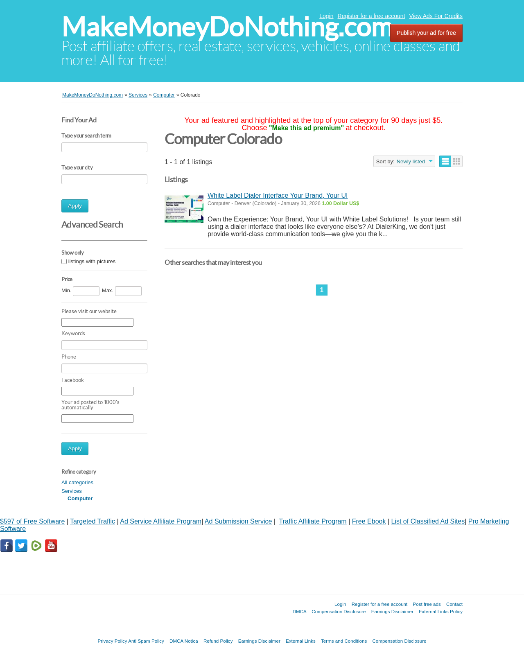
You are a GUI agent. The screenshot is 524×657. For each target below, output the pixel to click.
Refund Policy (218, 640)
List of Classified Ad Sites (428, 521)
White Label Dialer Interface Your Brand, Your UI (278, 195)
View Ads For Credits (436, 16)
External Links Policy (441, 611)
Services (71, 491)
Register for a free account (371, 16)
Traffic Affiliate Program (313, 521)
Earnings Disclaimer (392, 611)
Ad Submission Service (238, 521)
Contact (454, 604)
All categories (77, 482)
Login (326, 16)
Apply (75, 206)
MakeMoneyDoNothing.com (227, 27)
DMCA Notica (183, 640)
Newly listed (411, 161)
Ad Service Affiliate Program (160, 521)
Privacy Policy (112, 640)
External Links (301, 640)
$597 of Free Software (32, 521)
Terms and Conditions (344, 640)
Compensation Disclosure (339, 611)
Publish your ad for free (426, 32)
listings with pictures (92, 261)
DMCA (300, 611)
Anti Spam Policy (146, 640)
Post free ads (426, 604)
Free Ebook (369, 521)
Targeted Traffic (92, 521)
